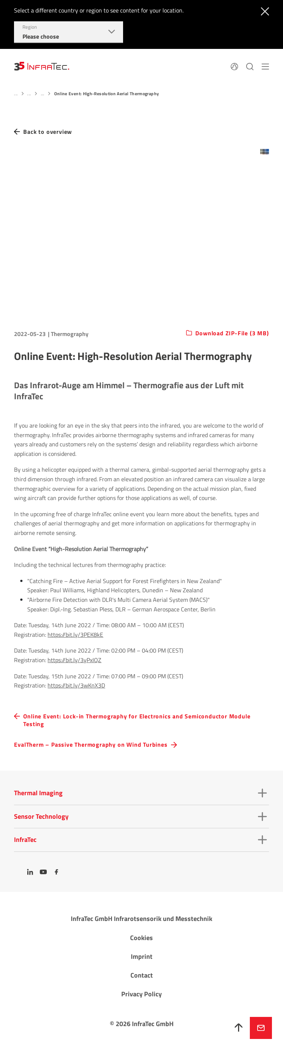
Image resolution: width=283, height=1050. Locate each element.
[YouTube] (43, 872)
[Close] (263, 11)
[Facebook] (56, 872)
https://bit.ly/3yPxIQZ (74, 660)
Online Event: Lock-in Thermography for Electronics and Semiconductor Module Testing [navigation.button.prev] (136, 720)
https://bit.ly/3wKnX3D (76, 685)
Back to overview (47, 132)
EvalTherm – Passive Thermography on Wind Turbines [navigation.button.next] (90, 745)
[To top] (239, 1028)
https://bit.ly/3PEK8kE (75, 634)
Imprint (142, 956)
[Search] (250, 65)
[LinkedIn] (30, 872)
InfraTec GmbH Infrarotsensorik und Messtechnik (141, 919)
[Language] (234, 65)
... (16, 93)
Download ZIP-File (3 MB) (232, 333)
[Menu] (265, 65)
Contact (141, 975)
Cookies (141, 938)
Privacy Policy (141, 994)
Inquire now (261, 1028)
